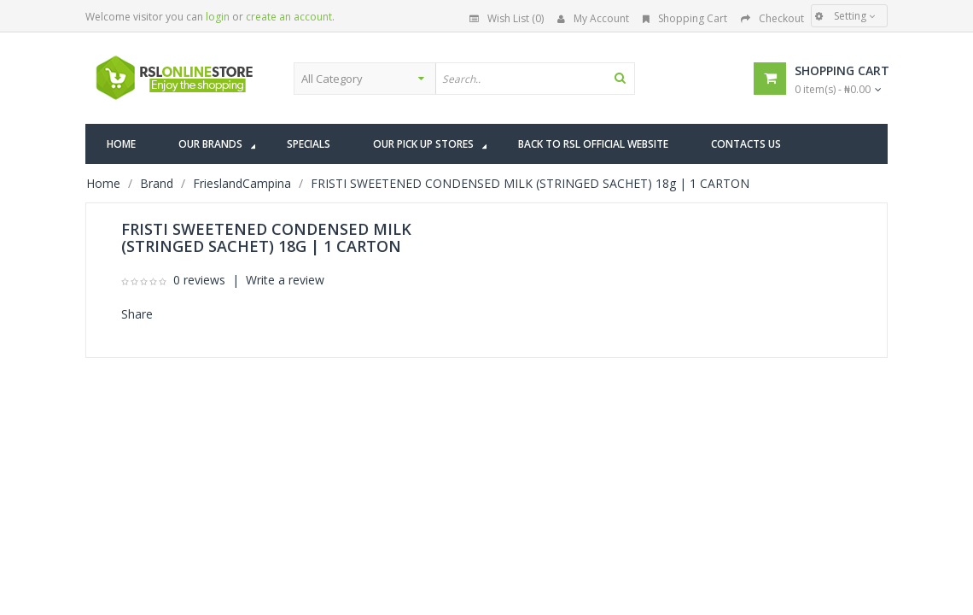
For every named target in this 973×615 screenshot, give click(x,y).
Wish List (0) (506, 18)
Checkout (772, 18)
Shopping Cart (685, 18)
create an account (289, 16)
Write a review (285, 280)
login (218, 16)
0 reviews (199, 280)
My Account (593, 18)
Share (137, 314)
